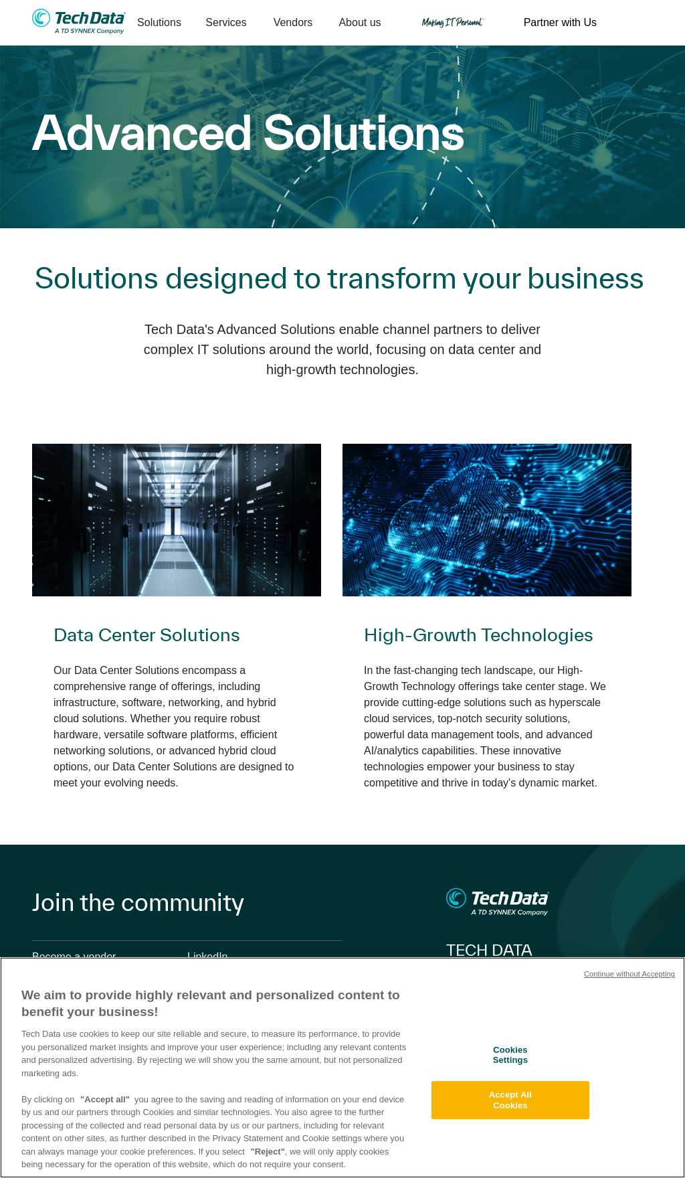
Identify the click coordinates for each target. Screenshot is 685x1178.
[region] (342, 1067)
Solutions (159, 22)
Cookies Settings (510, 1055)
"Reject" (267, 1152)
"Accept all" (105, 1099)
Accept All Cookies (510, 1100)
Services (225, 22)
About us (359, 22)
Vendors (293, 22)
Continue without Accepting (629, 974)
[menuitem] (159, 23)
